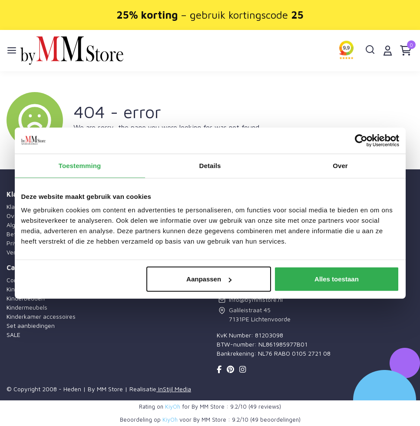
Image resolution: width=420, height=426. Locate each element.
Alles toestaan (336, 279)
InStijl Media (173, 389)
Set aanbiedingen (31, 325)
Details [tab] (210, 165)
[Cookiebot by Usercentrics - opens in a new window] (361, 140)
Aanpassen (208, 279)
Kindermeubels (27, 307)
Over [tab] (340, 165)
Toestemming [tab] (80, 165)
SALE (13, 334)
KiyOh (172, 406)
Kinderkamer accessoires (41, 316)
